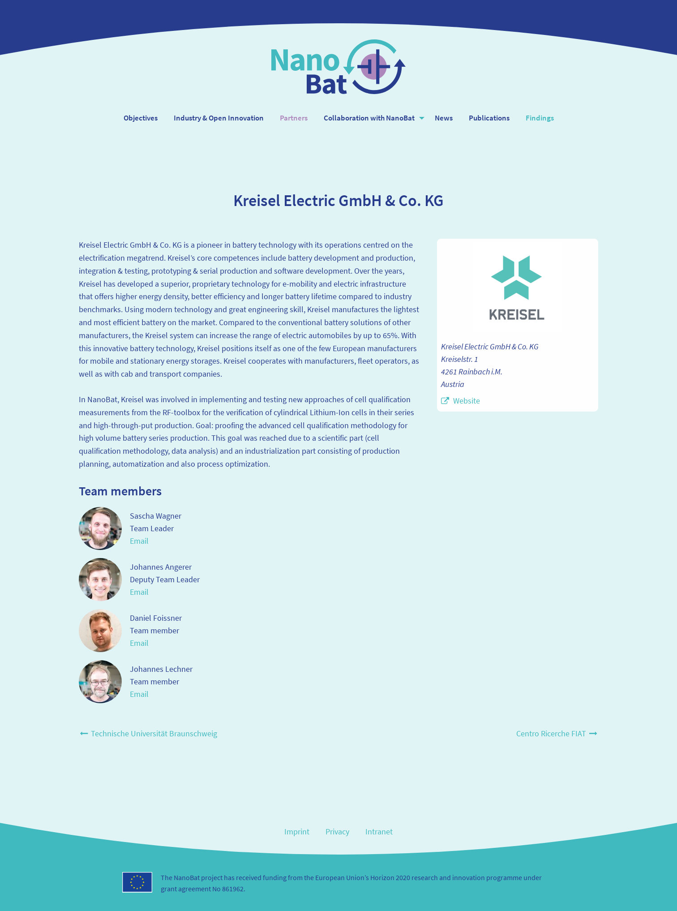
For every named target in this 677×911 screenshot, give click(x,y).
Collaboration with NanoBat (369, 118)
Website (466, 400)
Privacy (337, 831)
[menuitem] (141, 118)
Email (139, 541)
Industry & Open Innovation (219, 118)
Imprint (296, 831)
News (444, 118)
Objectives (141, 118)
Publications (489, 118)
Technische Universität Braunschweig (148, 733)
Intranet (379, 831)
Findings (540, 118)
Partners (294, 118)
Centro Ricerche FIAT (557, 733)
